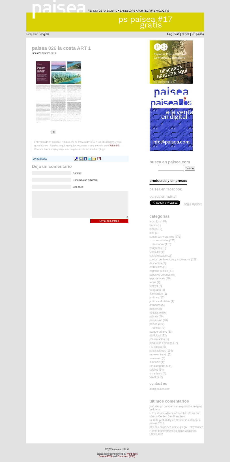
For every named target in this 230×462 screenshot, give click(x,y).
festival (154, 286)
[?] (99, 158)
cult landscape (158, 255)
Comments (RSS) (126, 456)
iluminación (156, 293)
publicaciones (158, 350)
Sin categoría (158, 365)
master (154, 308)
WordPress (132, 454)
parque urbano (158, 331)
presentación (157, 339)
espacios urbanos (160, 274)
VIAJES (154, 377)
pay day (154, 427)
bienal (153, 229)
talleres (154, 369)
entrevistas (156, 267)
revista (156, 327)
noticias (154, 312)
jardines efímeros (160, 301)
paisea (185, 34)
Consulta (155, 251)
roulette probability (161, 420)
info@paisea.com (160, 388)
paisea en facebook (166, 189)
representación (158, 354)
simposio (155, 362)
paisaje (154, 316)
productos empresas (162, 343)
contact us (158, 383)
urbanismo (156, 373)
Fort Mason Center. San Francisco (175, 415)
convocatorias (160, 240)
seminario (155, 358)
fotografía (155, 289)
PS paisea (198, 34)
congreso (155, 248)
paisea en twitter (163, 196)
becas (153, 225)
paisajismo (156, 320)
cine (152, 232)
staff (176, 34)
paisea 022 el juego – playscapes (183, 427)
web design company (162, 406)
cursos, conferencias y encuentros (170, 259)
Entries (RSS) (105, 456)
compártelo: (40, 158)
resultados (158, 244)
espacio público (159, 270)
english (44, 34)
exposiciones (157, 278)
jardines (154, 297)
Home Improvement (161, 430)
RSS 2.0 (114, 145)
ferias (153, 282)
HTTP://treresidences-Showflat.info (170, 413)
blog (169, 34)
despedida (156, 263)
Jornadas (155, 305)
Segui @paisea (193, 204)
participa (155, 335)
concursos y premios (162, 236)
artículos (155, 221)
